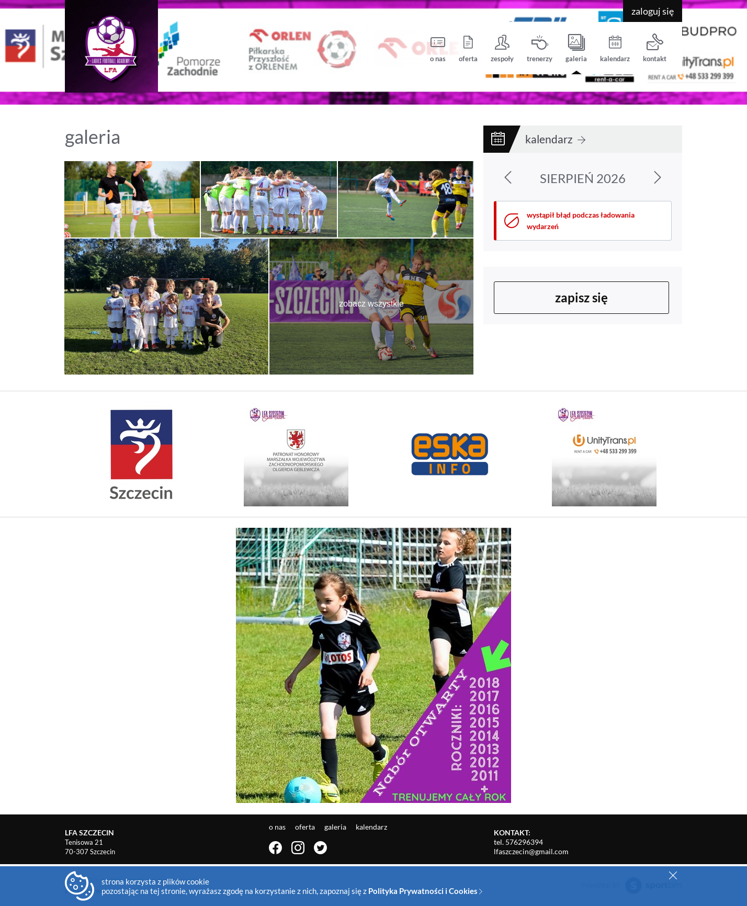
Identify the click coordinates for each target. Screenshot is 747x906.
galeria (576, 48)
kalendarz (615, 48)
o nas (438, 48)
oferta (468, 48)
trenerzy (539, 48)
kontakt (654, 48)
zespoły (502, 48)
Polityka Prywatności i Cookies (425, 891)
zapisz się (581, 297)
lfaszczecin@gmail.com (531, 851)
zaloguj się (652, 11)
